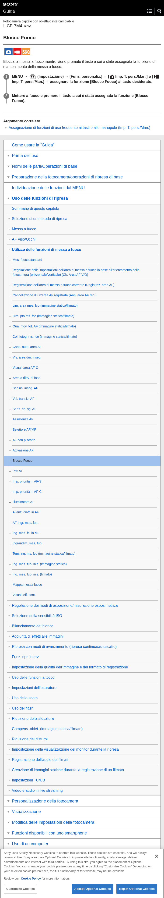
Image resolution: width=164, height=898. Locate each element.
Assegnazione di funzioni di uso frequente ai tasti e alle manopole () (79, 128)
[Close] (156, 859)
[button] (159, 11)
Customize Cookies (20, 892)
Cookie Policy (31, 882)
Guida (9, 11)
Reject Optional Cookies (137, 892)
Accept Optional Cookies (92, 892)
